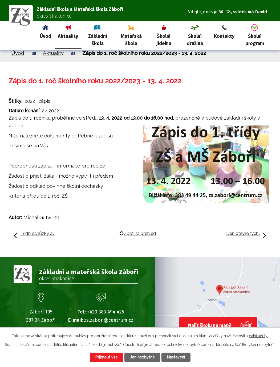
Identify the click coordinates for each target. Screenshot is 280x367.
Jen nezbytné (142, 357)
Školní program (254, 39)
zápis (44, 101)
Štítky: (15, 101)
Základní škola (97, 39)
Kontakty (224, 36)
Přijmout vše (106, 357)
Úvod (45, 36)
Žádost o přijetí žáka (31, 176)
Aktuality (68, 36)
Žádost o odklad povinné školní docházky (56, 186)
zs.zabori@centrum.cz (108, 320)
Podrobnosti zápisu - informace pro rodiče (57, 166)
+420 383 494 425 (105, 312)
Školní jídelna (163, 39)
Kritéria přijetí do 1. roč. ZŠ (38, 196)
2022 (30, 101)
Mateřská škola (131, 39)
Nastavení (176, 357)
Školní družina (195, 39)
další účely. (258, 336)
